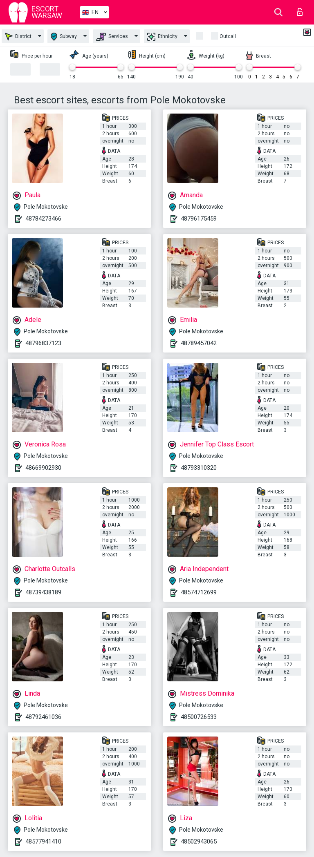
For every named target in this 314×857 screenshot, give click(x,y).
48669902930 (43, 467)
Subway (64, 36)
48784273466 (43, 218)
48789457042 (199, 343)
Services (112, 37)
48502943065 (199, 841)
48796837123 (43, 343)
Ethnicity (162, 37)
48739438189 (43, 592)
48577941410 (43, 841)
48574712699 (199, 592)
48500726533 (199, 717)
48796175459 (199, 218)
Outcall (228, 36)
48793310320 (199, 467)
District (18, 36)
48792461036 (43, 717)
